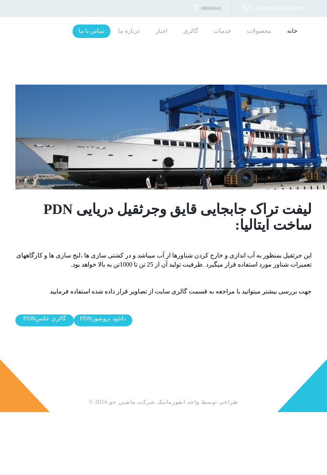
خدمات (222, 31)
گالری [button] (190, 31)
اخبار (161, 31)
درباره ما (129, 31)
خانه (288, 30)
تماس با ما (91, 31)
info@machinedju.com (280, 8)
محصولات (259, 31)
